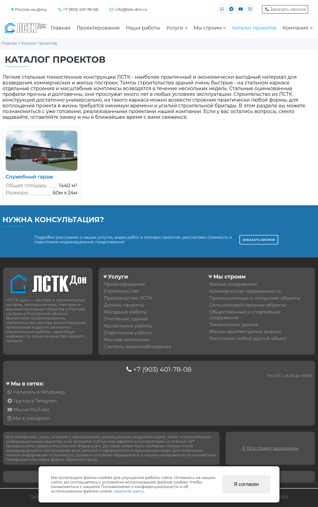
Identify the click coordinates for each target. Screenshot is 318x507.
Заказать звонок (234, 239)
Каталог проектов (254, 28)
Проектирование (98, 28)
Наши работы (143, 28)
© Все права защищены (270, 448)
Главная (60, 28)
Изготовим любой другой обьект (248, 338)
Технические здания (233, 324)
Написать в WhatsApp (39, 392)
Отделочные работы (128, 332)
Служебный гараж (29, 177)
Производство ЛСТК (128, 298)
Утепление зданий (126, 319)
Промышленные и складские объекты (254, 298)
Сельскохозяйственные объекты (247, 305)
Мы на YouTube (32, 409)
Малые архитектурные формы (245, 331)
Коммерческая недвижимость (245, 291)
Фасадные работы (125, 312)
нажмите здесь (129, 491)
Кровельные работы (128, 326)
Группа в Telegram (35, 401)
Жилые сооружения (233, 284)
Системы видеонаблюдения (137, 346)
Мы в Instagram (31, 418)
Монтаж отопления (127, 339)
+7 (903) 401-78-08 (162, 369)
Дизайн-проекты (124, 305)
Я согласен (246, 484)
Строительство (121, 291)
